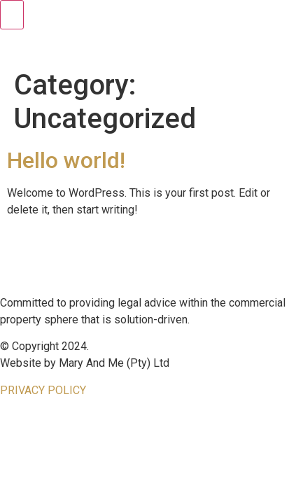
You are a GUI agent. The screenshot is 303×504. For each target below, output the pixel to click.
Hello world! (66, 160)
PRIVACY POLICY (43, 390)
